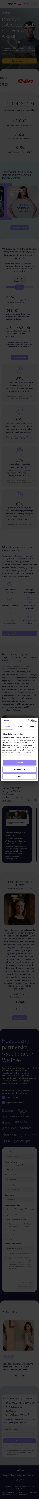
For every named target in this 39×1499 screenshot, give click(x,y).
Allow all (19, 763)
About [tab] (32, 726)
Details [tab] (19, 726)
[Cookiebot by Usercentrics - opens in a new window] (28, 720)
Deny (19, 776)
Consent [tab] (7, 726)
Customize (19, 769)
